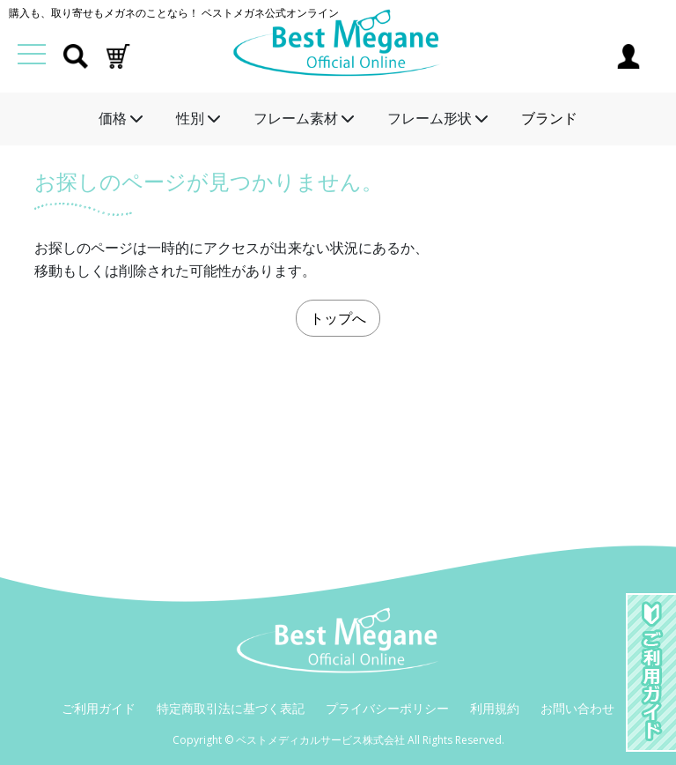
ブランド (549, 118)
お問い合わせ (577, 708)
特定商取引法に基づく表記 (231, 708)
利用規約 (494, 708)
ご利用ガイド (99, 708)
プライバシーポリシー (387, 708)
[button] (118, 54)
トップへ (338, 318)
